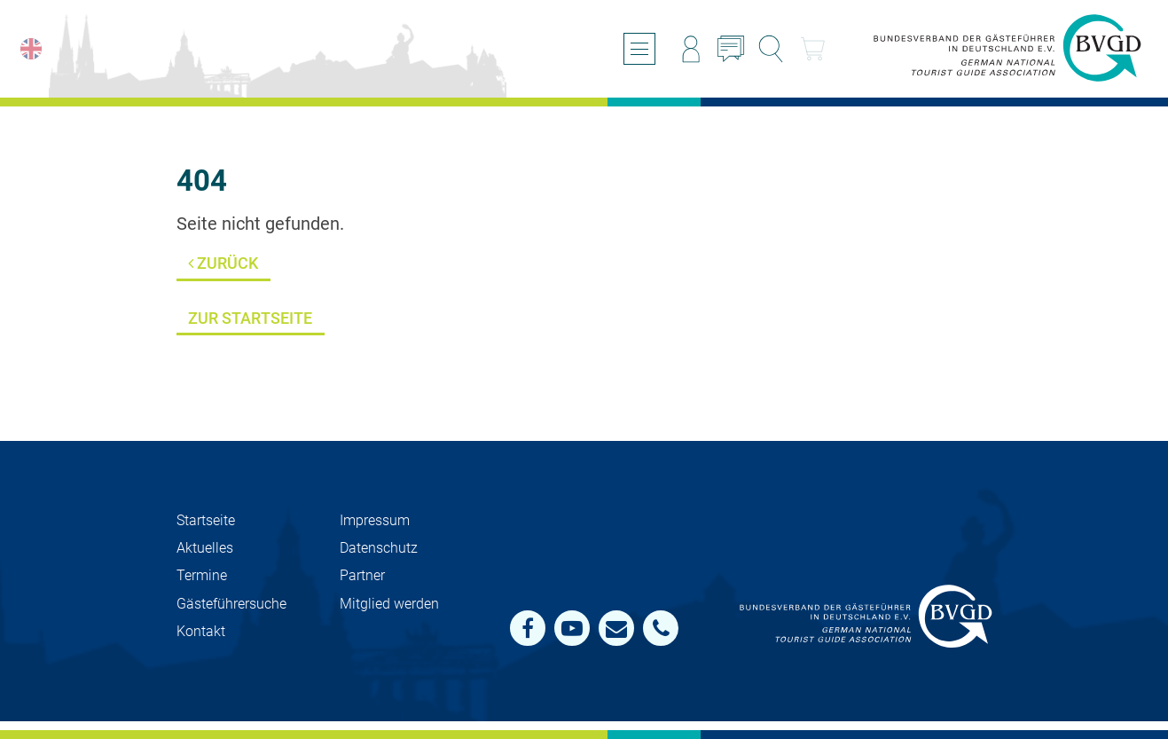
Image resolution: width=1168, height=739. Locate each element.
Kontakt (200, 631)
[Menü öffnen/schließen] (639, 49)
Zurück (223, 263)
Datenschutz (379, 547)
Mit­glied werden (389, 603)
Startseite (205, 520)
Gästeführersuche (231, 603)
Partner (362, 575)
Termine (201, 575)
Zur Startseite (250, 318)
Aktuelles (204, 547)
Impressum (375, 520)
